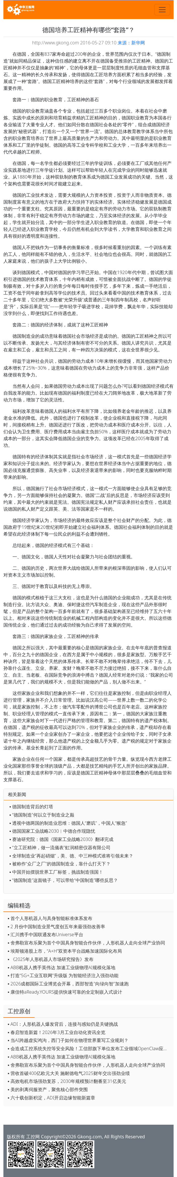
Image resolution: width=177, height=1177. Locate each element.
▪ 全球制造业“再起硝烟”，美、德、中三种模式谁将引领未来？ (71, 856)
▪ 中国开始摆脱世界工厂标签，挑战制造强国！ (56, 872)
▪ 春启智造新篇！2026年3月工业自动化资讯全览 (56, 1032)
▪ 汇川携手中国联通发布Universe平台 (45, 934)
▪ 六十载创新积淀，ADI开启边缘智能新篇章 (51, 1098)
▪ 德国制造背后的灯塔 (31, 806)
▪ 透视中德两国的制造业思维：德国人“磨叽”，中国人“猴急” (68, 823)
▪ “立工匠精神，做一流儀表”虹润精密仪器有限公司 (60, 847)
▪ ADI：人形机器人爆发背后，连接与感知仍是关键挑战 (63, 1024)
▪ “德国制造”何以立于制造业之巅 (41, 815)
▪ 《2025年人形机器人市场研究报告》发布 (50, 959)
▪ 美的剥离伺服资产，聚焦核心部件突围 (48, 1089)
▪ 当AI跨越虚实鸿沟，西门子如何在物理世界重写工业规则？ (68, 1040)
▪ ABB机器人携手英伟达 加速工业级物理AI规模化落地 (61, 967)
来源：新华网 (131, 43)
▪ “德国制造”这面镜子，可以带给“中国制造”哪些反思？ (63, 880)
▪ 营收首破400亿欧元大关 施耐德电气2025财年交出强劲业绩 (69, 1073)
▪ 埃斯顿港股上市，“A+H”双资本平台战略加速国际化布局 (65, 951)
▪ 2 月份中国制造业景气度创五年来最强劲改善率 (56, 926)
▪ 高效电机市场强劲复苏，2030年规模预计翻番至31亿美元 (67, 1081)
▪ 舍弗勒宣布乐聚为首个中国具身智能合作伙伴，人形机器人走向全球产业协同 (86, 943)
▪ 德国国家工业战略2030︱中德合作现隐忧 (52, 831)
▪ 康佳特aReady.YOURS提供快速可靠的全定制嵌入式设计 (65, 992)
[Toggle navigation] (162, 9)
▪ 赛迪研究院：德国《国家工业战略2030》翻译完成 (61, 839)
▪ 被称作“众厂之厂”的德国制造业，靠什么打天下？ (60, 864)
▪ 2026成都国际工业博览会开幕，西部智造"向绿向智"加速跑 (68, 984)
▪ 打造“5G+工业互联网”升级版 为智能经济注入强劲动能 (63, 975)
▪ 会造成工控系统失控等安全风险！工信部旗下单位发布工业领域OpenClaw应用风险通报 (89, 1048)
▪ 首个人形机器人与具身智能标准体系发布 (50, 918)
